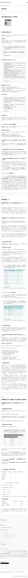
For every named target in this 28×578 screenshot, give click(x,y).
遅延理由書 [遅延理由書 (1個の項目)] (17, 556)
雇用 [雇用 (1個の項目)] (25, 556)
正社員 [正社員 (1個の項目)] (3, 555)
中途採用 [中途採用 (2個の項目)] (9, 551)
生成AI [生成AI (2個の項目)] (11, 555)
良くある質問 (23, 571)
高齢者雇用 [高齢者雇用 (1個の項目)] (3, 557)
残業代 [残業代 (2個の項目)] (5, 555)
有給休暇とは (5, 199)
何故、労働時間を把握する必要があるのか (6, 527)
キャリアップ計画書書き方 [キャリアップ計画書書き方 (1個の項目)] (18, 550)
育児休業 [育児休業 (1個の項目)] (8, 556)
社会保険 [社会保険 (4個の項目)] (22, 555)
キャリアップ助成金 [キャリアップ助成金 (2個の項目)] (12, 550)
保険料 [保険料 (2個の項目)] (16, 551)
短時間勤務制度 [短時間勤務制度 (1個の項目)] (18, 555)
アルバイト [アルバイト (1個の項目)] (1, 550)
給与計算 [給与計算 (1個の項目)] (6, 556)
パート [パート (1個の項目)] (26, 550)
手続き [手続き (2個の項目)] (21, 553)
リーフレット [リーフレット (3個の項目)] (5, 551)
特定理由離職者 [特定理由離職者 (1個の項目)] (7, 555)
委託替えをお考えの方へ (3, 571)
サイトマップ (2, 572)
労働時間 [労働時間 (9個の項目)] (6, 553)
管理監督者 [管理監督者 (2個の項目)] (3, 556)
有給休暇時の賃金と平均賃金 (9, 17)
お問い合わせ (6, 572)
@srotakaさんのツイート (3, 562)
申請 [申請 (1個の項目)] (12, 555)
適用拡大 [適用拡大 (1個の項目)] (20, 556)
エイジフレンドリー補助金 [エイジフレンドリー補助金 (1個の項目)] (6, 550)
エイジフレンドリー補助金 (4, 532)
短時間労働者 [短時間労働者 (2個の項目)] (15, 555)
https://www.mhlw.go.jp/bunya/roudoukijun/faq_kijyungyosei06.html (14, 288)
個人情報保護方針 (18, 571)
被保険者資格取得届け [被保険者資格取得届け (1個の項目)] (12, 556)
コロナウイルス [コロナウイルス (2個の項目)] (23, 550)
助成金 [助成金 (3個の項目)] (22, 551)
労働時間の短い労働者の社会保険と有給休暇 (13, 399)
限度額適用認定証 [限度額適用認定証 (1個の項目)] (23, 556)
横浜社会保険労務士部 (5, 2)
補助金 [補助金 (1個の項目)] (15, 556)
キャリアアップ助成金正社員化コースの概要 (6, 537)
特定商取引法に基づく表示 (11, 571)
